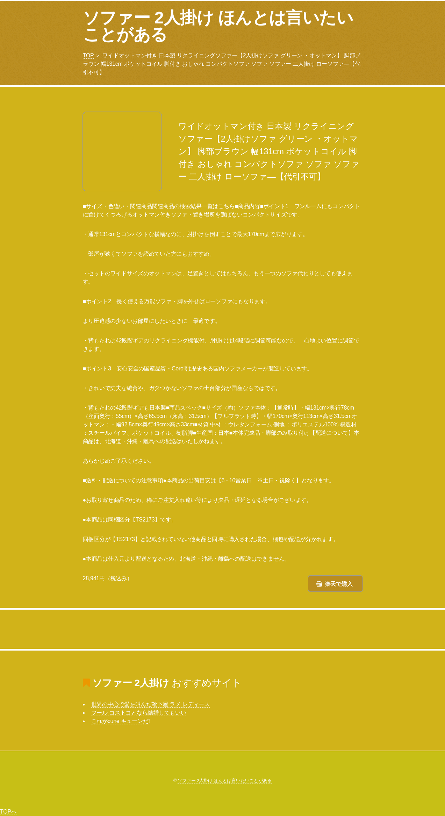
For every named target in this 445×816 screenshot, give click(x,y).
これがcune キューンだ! (120, 721)
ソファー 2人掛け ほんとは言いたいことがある (218, 26)
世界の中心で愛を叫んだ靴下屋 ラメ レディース (150, 704)
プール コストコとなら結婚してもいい (138, 713)
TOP (88, 55)
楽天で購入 (339, 584)
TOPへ (8, 812)
